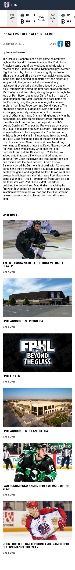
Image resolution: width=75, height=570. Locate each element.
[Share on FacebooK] (60, 44)
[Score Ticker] (37, 18)
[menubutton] (69, 5)
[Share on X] (67, 44)
